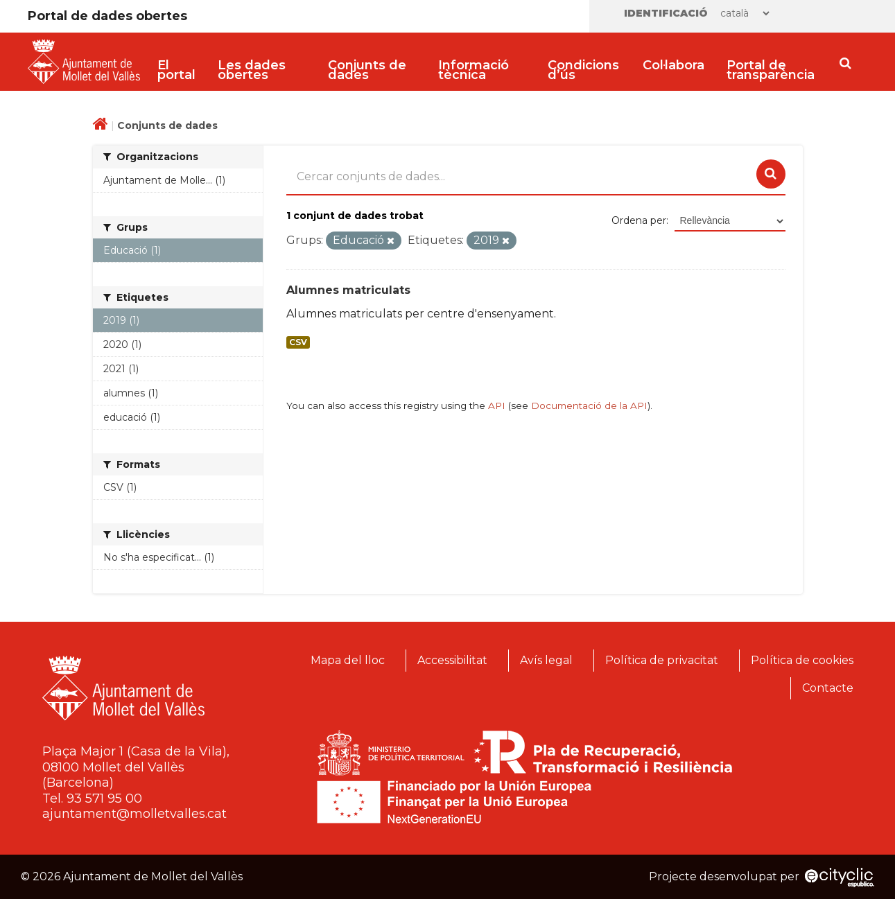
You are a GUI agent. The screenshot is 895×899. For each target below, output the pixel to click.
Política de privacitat (661, 660)
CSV (298, 342)
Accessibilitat (452, 660)
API (496, 405)
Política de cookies (802, 660)
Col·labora (673, 65)
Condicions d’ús (583, 70)
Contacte (827, 688)
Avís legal (546, 660)
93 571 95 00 (104, 798)
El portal (176, 70)
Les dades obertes (252, 70)
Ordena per (638, 220)
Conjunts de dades (367, 70)
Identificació (666, 13)
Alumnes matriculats (348, 290)
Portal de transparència (771, 70)
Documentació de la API (589, 405)
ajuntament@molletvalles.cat (134, 813)
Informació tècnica (473, 70)
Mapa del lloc (348, 660)
